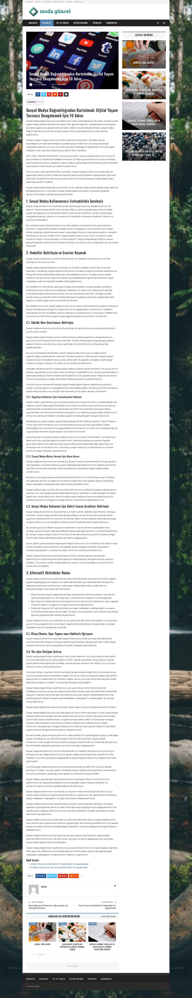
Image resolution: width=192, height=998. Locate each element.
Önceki (33, 954)
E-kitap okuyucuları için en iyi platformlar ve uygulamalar (59, 867)
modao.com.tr (112, 994)
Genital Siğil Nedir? (144, 62)
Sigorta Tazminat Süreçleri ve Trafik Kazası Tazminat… (144, 122)
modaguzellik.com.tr (82, 994)
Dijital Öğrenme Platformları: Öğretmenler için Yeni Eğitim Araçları (48, 906)
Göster (39, 102)
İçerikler (38, 2)
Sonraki (41, 954)
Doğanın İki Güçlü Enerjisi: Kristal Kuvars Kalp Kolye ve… (144, 153)
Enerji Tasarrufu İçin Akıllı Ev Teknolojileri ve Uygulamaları (60, 864)
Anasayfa (29, 2)
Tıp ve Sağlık (47, 2)
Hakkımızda (78, 2)
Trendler (69, 2)
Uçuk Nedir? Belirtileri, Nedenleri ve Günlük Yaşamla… (143, 91)
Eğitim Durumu (59, 2)
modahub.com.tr (99, 994)
